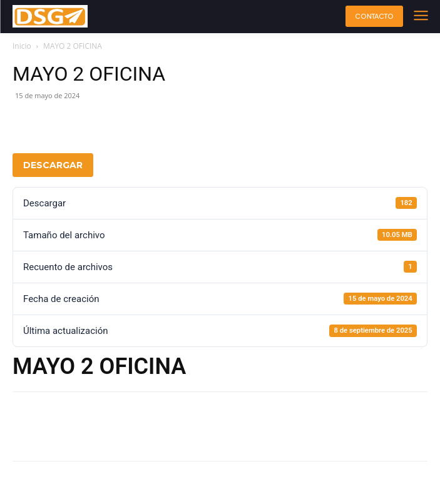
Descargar (53, 165)
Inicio (22, 46)
